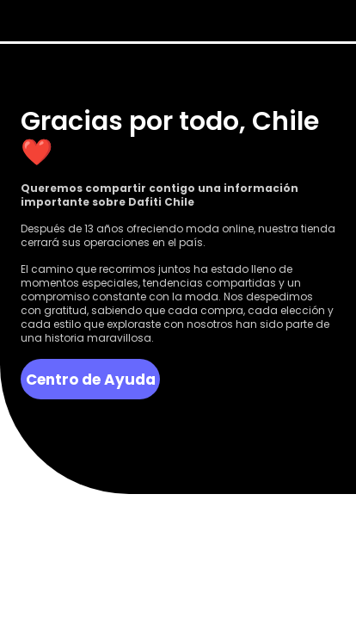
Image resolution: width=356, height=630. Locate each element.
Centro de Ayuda (91, 379)
